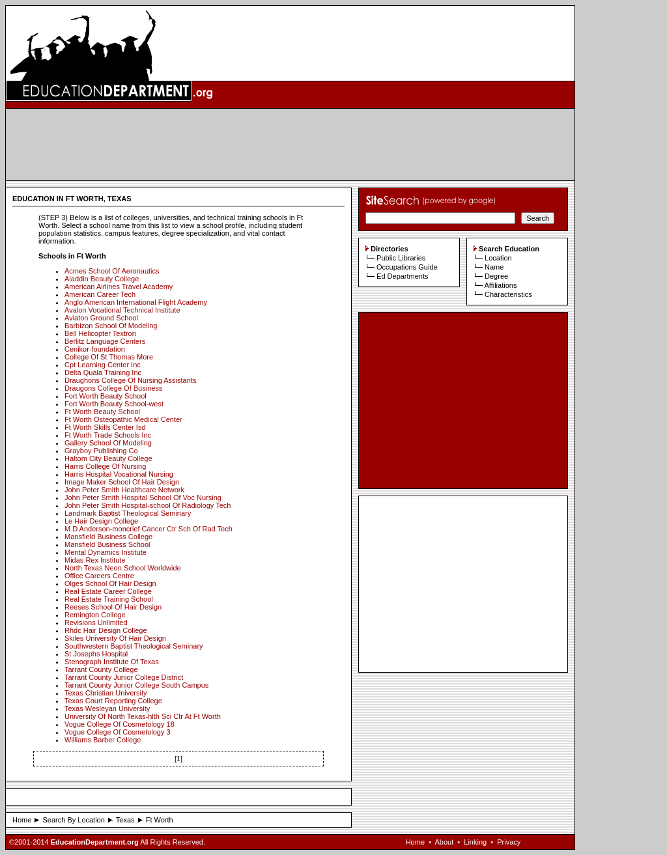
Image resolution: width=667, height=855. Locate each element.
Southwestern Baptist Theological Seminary (133, 646)
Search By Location (73, 820)
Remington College (95, 615)
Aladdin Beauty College (101, 279)
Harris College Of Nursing (105, 466)
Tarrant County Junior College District (123, 677)
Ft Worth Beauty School (102, 411)
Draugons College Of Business (113, 388)
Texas (125, 820)
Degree (496, 276)
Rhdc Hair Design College (105, 630)
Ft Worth (159, 820)
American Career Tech (99, 294)
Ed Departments (402, 276)
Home (21, 820)
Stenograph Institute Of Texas (111, 662)
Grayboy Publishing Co (101, 451)
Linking (475, 842)
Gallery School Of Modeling (108, 443)
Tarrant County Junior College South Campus (136, 685)
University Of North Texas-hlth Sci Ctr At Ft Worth (142, 716)
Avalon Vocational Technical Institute (122, 310)
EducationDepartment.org (95, 842)
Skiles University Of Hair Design (115, 638)
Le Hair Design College (101, 521)
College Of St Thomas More (108, 357)
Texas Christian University (105, 693)
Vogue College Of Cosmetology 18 (119, 724)
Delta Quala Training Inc (102, 372)
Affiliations (500, 285)
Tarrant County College (101, 669)
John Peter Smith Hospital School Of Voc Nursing (142, 497)
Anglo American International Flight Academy (135, 302)
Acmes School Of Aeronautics (112, 271)
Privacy (508, 842)
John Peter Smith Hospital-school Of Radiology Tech (147, 505)
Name (494, 267)
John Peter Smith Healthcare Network (124, 490)
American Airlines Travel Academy (118, 286)
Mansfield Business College (108, 536)
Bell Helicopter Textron (100, 333)
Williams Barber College (102, 740)
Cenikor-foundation (94, 349)
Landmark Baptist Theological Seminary (127, 513)
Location (498, 258)
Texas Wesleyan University (107, 708)
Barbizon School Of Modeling (110, 325)
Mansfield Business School (107, 544)
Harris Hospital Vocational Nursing (118, 474)
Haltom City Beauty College (108, 458)
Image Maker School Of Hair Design (121, 482)
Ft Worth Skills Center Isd (105, 427)
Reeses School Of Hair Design (113, 607)
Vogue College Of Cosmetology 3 (117, 732)
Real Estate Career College (108, 591)
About (443, 842)
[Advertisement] (290, 144)
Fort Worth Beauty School (105, 396)
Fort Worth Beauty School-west (113, 404)
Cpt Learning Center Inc (102, 365)
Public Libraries (400, 258)
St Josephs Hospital (96, 654)
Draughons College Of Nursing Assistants (130, 380)
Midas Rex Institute (95, 560)
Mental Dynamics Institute (105, 552)
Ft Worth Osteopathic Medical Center (123, 419)
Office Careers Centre (99, 576)
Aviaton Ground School (101, 318)
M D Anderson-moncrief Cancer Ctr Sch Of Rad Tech (148, 529)
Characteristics (508, 294)
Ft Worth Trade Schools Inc (107, 435)
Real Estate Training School (108, 599)
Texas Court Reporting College (113, 701)
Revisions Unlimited (96, 622)
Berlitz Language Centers (104, 341)
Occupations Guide (407, 267)
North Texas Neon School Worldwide (122, 568)
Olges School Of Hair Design (110, 583)
